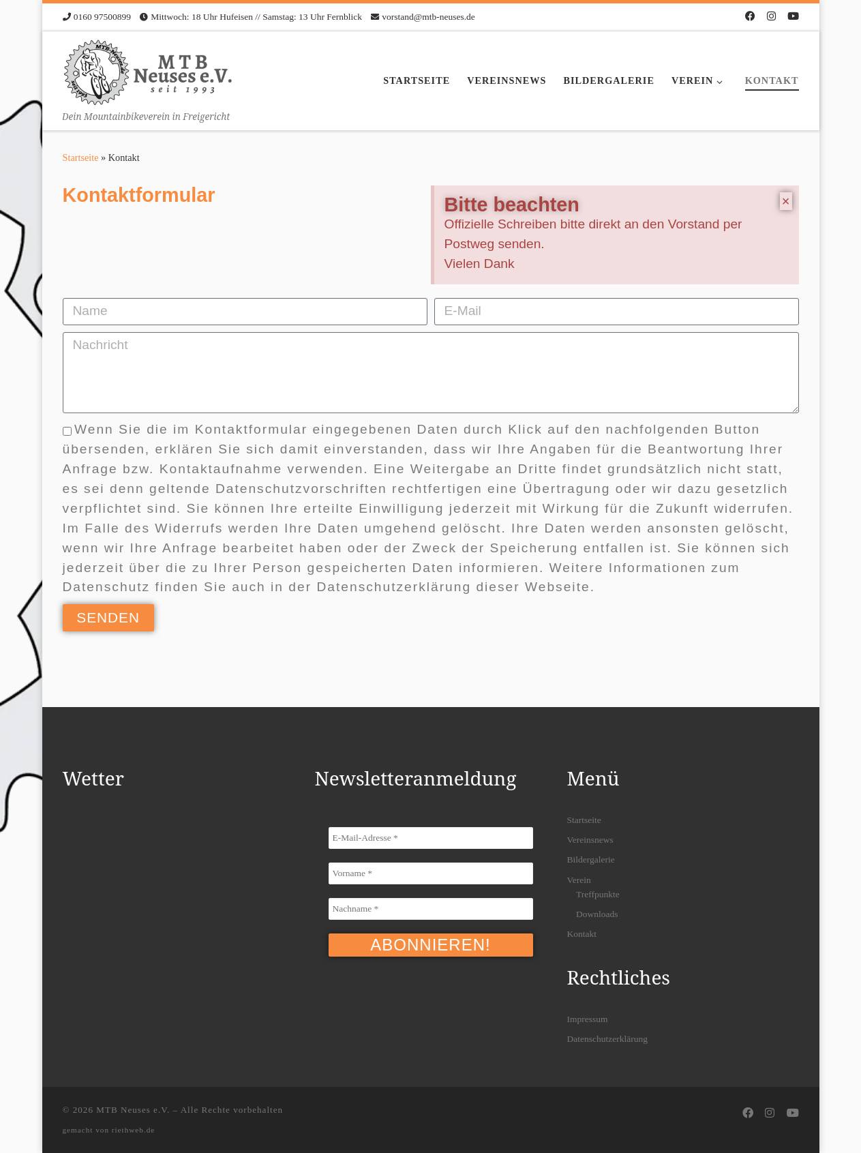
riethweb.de (133, 1130)
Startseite (81, 157)
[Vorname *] (431, 873)
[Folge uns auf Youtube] (793, 17)
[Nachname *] (431, 909)
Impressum (587, 1019)
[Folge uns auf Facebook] (750, 17)
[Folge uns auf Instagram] (771, 17)
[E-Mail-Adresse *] (431, 838)
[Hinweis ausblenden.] (786, 201)
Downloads (597, 914)
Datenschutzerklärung (607, 1039)
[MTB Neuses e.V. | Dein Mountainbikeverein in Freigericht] (148, 70)
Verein (579, 880)
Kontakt (582, 934)
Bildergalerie (591, 859)
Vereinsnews (590, 840)
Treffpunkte (598, 894)
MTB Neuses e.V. (133, 1110)
